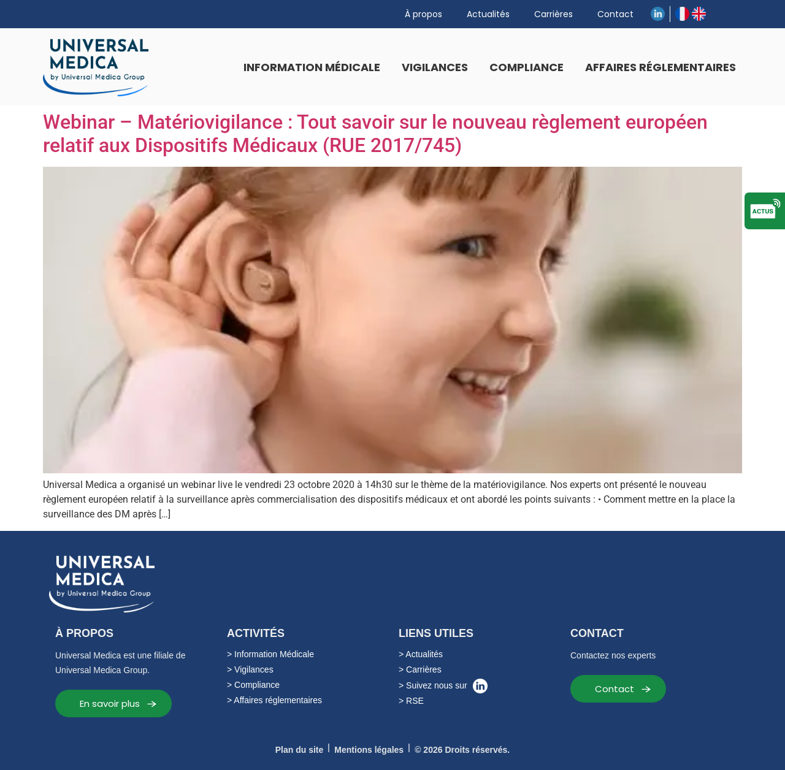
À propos (423, 14)
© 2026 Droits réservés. (462, 750)
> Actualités (421, 654)
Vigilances (435, 67)
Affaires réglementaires (660, 67)
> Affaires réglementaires (274, 700)
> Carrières (420, 669)
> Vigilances (250, 669)
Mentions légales (369, 750)
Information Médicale (311, 67)
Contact (615, 14)
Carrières (553, 14)
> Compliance (253, 685)
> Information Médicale (270, 654)
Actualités (488, 14)
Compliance (526, 67)
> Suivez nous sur (443, 686)
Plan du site (299, 750)
